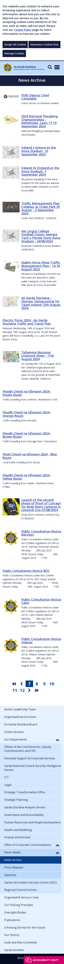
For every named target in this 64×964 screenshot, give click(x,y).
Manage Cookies (14, 53)
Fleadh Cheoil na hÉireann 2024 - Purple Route (27, 393)
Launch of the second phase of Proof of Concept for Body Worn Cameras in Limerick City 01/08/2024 (41, 505)
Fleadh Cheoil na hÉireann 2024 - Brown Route (27, 435)
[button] (57, 740)
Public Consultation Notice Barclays (41, 533)
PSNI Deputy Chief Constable (35, 97)
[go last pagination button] (37, 690)
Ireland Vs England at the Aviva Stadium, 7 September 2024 (40, 171)
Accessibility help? (46, 960)
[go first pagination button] (14, 684)
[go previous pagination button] (22, 684)
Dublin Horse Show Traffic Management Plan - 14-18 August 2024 (40, 265)
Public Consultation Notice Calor (41, 601)
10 (51, 684)
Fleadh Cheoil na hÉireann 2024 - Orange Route (27, 414)
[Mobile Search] (50, 67)
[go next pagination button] (30, 690)
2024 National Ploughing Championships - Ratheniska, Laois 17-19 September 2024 (39, 121)
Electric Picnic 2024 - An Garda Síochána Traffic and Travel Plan (27, 322)
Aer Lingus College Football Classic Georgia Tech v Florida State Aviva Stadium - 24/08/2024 (40, 236)
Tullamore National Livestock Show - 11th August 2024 (37, 355)
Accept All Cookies (15, 44)
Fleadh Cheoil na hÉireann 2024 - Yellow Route (27, 477)
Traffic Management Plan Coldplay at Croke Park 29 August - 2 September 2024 (40, 208)
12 (22, 690)
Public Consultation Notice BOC (26, 571)
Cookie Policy (23, 30)
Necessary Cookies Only (44, 44)
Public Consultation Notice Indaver (41, 640)
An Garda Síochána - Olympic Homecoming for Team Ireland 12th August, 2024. (41, 303)
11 (14, 690)
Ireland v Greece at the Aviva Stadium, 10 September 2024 (38, 150)
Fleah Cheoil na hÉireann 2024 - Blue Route (30, 456)
